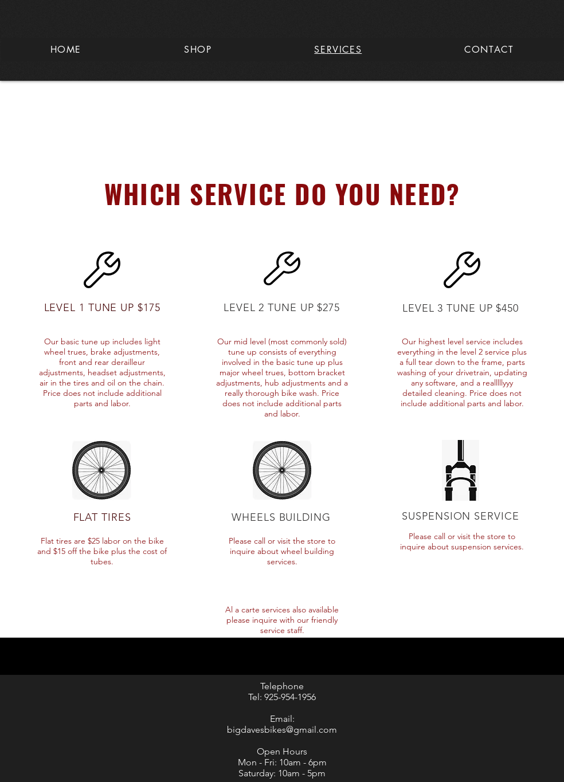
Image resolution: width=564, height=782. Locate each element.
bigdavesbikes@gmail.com (282, 729)
